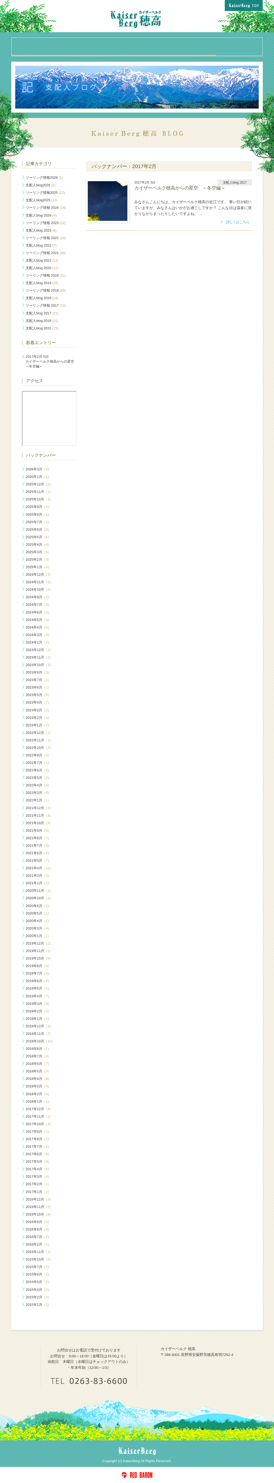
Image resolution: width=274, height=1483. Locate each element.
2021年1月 (38, 883)
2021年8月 (38, 838)
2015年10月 (39, 1259)
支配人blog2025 (42, 200)
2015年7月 (38, 1267)
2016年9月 (38, 1222)
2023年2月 (38, 718)
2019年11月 (39, 951)
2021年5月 (38, 860)
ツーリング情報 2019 (46, 275)
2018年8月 (38, 1049)
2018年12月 (39, 1026)
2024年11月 (39, 582)
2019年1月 (38, 1019)
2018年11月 (39, 1034)
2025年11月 (39, 492)
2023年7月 (38, 680)
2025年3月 (38, 552)
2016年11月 (39, 1207)
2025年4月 (38, 544)
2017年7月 (38, 1146)
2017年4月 (38, 1169)
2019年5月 (38, 988)
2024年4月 (38, 627)
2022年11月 (39, 740)
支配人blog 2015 (42, 328)
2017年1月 (38, 1192)
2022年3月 (38, 793)
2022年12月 (39, 733)
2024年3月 (38, 635)
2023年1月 (38, 725)
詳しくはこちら (237, 222)
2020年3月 (38, 928)
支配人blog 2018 (42, 298)
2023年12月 (39, 650)
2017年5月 (38, 1161)
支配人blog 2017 (42, 313)
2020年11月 (39, 891)
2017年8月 (38, 1139)
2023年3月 (38, 710)
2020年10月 (39, 898)
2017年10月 (39, 1124)
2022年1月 (38, 800)
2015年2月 (38, 1297)
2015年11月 (39, 1252)
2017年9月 (38, 1131)
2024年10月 (39, 590)
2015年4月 (38, 1290)
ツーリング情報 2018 (46, 290)
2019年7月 (38, 973)
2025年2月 (38, 559)
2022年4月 (38, 785)
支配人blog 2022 (41, 245)
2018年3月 (38, 1086)
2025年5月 (38, 537)
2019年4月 (38, 996)
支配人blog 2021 (42, 260)
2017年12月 (39, 1109)
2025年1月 (38, 567)
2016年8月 (38, 1229)
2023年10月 (39, 665)
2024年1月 (38, 642)
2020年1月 (38, 936)
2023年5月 (38, 695)
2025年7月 (38, 522)
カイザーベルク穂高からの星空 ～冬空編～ (50, 361)
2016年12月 (39, 1199)
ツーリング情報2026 (44, 178)
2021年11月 (39, 815)
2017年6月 (38, 1154)
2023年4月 (38, 702)
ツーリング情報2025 (45, 193)
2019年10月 (39, 958)
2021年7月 (38, 845)
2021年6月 (38, 853)
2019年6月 (38, 981)
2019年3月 (38, 1004)
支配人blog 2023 (41, 230)
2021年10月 (39, 823)
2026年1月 (38, 477)
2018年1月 (38, 1101)
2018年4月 (38, 1079)
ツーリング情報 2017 (46, 305)
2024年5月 (38, 620)
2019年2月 (38, 1011)
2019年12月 (39, 943)
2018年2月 (38, 1094)
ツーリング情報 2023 (46, 223)
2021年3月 (38, 876)
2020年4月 (38, 921)
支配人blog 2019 (42, 283)
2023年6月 (38, 687)
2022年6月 (38, 770)
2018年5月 (38, 1071)
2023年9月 (38, 672)
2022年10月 (39, 748)
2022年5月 (38, 778)
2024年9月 (38, 597)
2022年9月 (38, 755)
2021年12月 (39, 808)
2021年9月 (38, 830)
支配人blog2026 (40, 185)
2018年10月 (40, 1041)
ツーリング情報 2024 (46, 208)
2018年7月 (38, 1056)
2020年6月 (38, 906)
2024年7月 (38, 605)
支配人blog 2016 (42, 321)
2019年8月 (38, 966)
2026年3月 (38, 469)
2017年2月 (38, 1184)
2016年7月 (38, 1237)
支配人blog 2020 (42, 268)
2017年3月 (38, 1176)
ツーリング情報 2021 (46, 253)
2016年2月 (38, 1244)
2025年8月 (38, 514)
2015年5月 (38, 1282)
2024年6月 (38, 612)
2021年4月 (39, 868)
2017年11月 (39, 1116)
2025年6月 (38, 529)
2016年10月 (39, 1214)
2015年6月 (38, 1274)
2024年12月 (39, 575)
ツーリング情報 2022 (46, 238)
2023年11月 (39, 657)
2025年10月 (39, 499)
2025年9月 (38, 507)
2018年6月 (38, 1064)
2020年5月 (38, 913)
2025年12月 (39, 484)
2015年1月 (38, 1305)
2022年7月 (38, 763)
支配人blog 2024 (41, 215)
